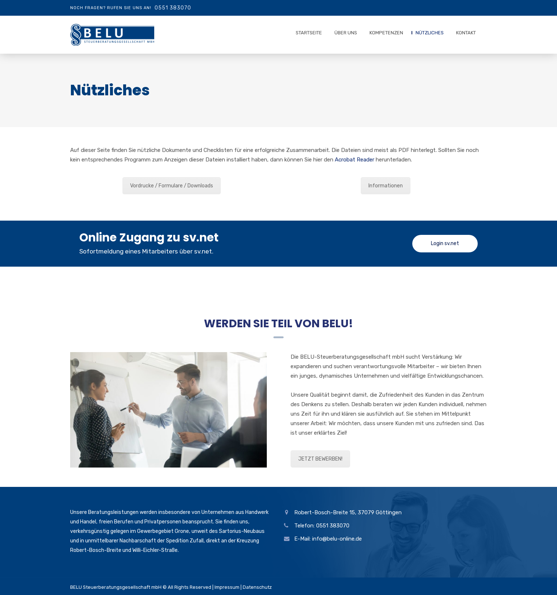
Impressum (227, 587)
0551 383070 (173, 8)
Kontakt (466, 32)
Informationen (385, 186)
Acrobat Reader (354, 159)
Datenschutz (257, 587)
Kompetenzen (386, 32)
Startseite (309, 32)
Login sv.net (445, 243)
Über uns (345, 32)
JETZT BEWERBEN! (320, 459)
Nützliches (430, 32)
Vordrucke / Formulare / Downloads (171, 186)
